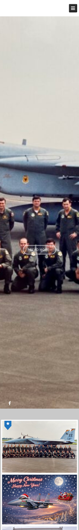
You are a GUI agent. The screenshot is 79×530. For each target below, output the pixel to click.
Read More (39, 249)
